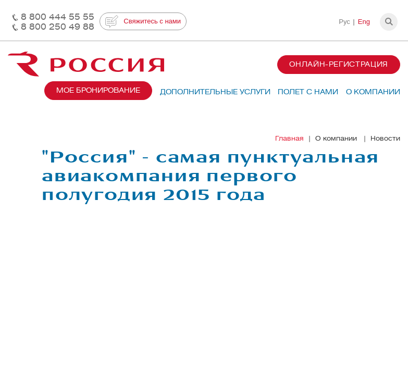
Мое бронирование (98, 90)
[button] (389, 22)
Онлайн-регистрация (338, 64)
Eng (364, 22)
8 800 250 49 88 (57, 27)
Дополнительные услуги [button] (215, 92)
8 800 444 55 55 (57, 17)
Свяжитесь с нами (143, 21)
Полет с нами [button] (308, 92)
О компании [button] (373, 92)
